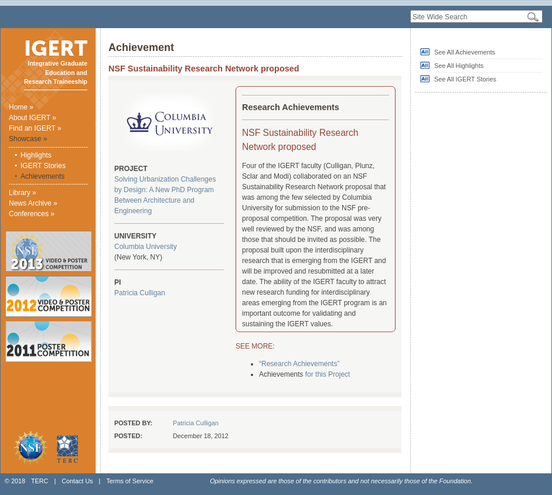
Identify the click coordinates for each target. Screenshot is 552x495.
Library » (22, 193)
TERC (39, 480)
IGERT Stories (43, 166)
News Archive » (33, 203)
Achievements (42, 176)
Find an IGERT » (35, 128)
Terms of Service (129, 480)
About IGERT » (32, 118)
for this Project (327, 374)
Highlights (36, 155)
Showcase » (28, 139)
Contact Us (77, 480)
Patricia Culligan (139, 293)
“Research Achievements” (299, 364)
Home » (21, 107)
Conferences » (31, 214)
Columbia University (145, 247)
